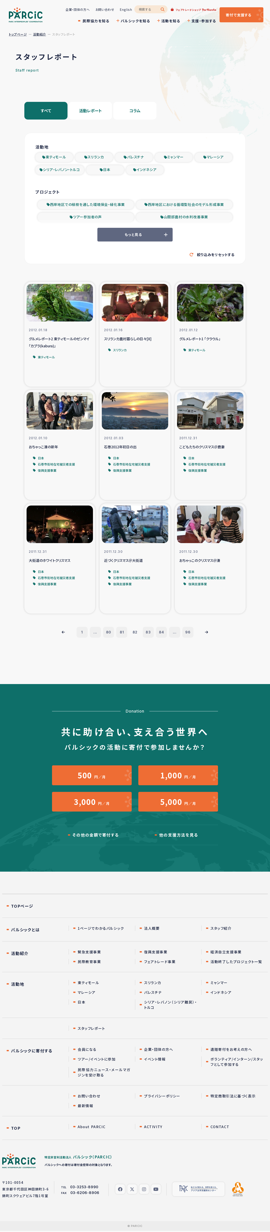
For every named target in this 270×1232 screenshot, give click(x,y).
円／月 (92, 776)
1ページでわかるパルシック (101, 929)
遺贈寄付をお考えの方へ (231, 1050)
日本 (107, 170)
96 (188, 633)
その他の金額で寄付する (95, 836)
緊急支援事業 (89, 953)
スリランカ (95, 157)
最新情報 (85, 1106)
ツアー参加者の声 (87, 218)
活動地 (17, 985)
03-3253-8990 (84, 1188)
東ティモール (56, 157)
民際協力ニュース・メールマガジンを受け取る (104, 1073)
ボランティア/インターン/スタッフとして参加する (236, 1062)
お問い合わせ (104, 9)
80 (108, 633)
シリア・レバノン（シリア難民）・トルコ (170, 1005)
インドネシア (147, 170)
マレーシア (215, 157)
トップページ (18, 34)
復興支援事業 (156, 953)
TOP (15, 1129)
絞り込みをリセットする (216, 255)
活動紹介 (39, 34)
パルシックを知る (135, 20)
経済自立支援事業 (226, 953)
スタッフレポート (91, 1029)
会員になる (87, 1050)
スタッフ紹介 (221, 929)
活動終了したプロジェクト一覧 (236, 962)
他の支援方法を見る (178, 836)
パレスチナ (135, 157)
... (95, 633)
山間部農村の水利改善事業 (186, 218)
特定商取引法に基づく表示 (233, 1097)
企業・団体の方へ (77, 9)
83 (148, 633)
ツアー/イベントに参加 (97, 1060)
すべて (46, 111)
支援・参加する (203, 20)
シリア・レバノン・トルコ (61, 170)
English (125, 9)
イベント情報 (155, 1060)
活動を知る (170, 20)
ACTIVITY (153, 1127)
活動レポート (90, 111)
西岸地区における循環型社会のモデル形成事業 (186, 205)
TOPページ (22, 907)
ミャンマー (175, 157)
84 (161, 633)
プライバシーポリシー (162, 1097)
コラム (135, 111)
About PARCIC (91, 1127)
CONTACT (219, 1127)
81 (122, 633)
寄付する (238, 14)
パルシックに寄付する (32, 1052)
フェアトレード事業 (160, 962)
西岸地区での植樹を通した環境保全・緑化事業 (87, 205)
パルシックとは (25, 931)
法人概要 (152, 929)
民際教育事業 (89, 962)
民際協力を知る (95, 20)
